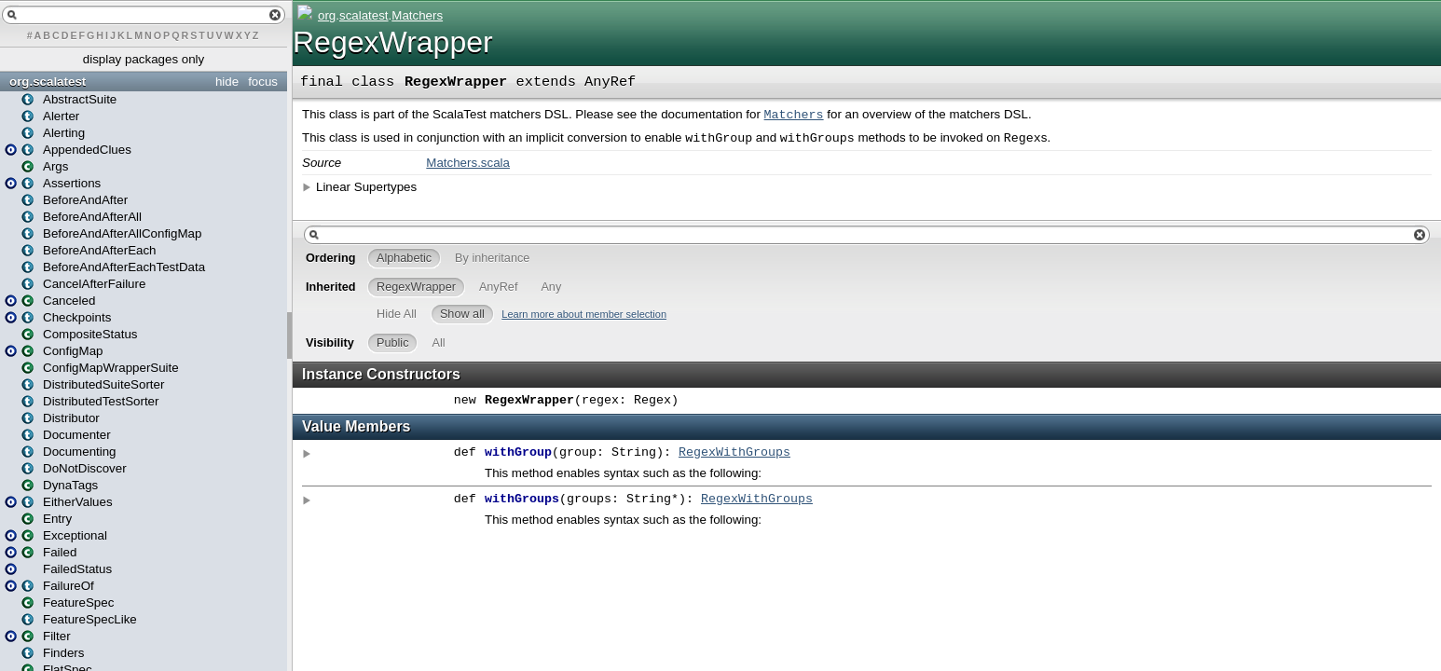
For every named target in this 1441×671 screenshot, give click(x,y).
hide (227, 82)
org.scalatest (47, 82)
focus (263, 82)
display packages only (143, 59)
